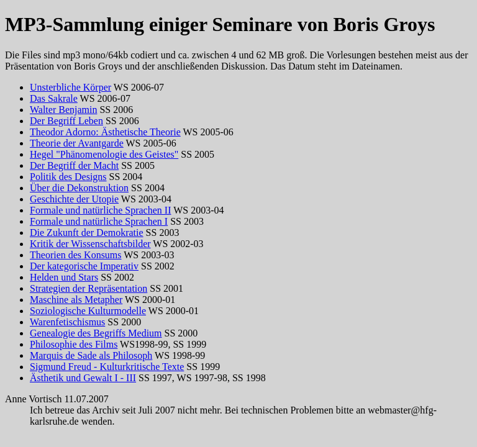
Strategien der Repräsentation (88, 288)
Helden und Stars (64, 277)
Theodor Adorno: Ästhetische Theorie (105, 132)
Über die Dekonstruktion (79, 188)
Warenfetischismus (67, 322)
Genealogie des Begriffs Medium (96, 333)
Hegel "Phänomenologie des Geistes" (104, 154)
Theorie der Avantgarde (77, 143)
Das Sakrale (54, 98)
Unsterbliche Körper (70, 87)
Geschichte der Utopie (74, 199)
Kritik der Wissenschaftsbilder (90, 243)
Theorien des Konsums (76, 255)
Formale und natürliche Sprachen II (100, 210)
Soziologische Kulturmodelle (88, 310)
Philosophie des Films (73, 344)
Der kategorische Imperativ (84, 266)
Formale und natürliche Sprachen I (99, 221)
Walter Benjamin (63, 109)
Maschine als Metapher (76, 299)
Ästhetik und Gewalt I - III (83, 377)
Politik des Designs (68, 176)
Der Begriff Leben (66, 120)
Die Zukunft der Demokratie (86, 232)
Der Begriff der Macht (74, 165)
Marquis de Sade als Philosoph (91, 355)
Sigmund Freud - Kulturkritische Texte (107, 366)
